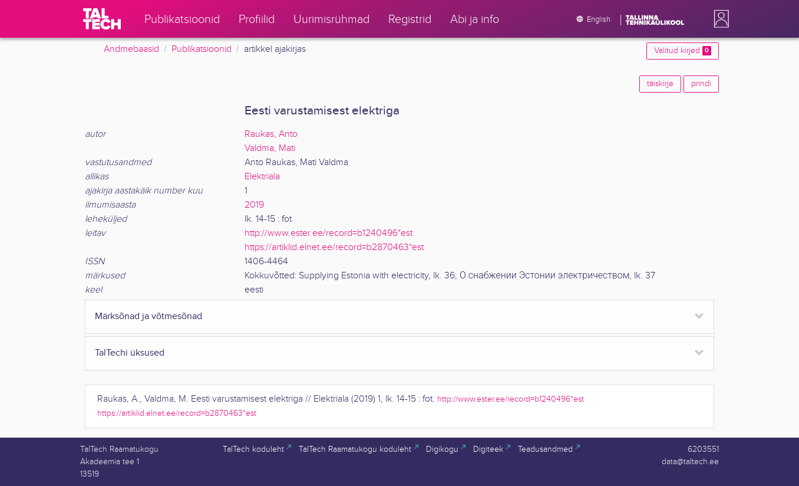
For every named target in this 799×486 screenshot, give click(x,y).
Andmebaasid (131, 49)
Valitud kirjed (682, 50)
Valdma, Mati (270, 148)
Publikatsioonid (201, 49)
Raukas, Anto (271, 134)
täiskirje (660, 83)
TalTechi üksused (129, 353)
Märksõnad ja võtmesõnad (148, 316)
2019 (254, 205)
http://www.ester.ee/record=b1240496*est (328, 233)
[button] (719, 19)
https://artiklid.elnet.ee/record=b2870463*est (334, 247)
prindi (701, 83)
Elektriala (262, 176)
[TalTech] (102, 19)
